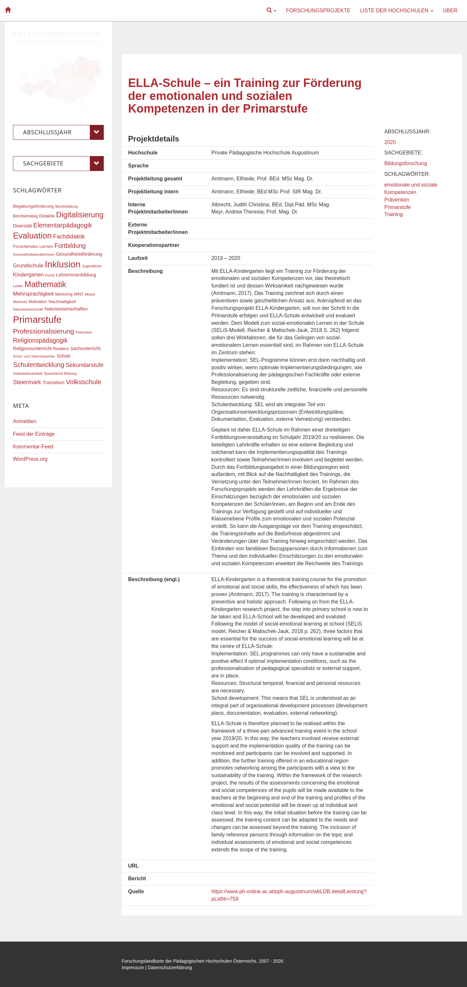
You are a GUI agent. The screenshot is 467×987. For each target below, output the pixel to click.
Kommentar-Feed (33, 446)
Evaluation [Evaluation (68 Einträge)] (32, 235)
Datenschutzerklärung (170, 967)
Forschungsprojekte (318, 10)
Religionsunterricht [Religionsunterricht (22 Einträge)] (32, 348)
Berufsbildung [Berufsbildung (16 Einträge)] (66, 206)
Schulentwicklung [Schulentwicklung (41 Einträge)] (38, 364)
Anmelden (24, 421)
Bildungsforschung (405, 163)
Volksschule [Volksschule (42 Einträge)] (83, 381)
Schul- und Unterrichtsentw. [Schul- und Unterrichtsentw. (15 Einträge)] (34, 356)
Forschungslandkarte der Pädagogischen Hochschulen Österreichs (189, 961)
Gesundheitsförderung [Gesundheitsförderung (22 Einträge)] (79, 254)
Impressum (133, 967)
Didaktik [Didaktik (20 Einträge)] (47, 215)
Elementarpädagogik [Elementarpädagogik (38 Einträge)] (62, 225)
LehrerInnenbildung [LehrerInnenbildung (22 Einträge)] (76, 274)
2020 (390, 142)
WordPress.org (30, 459)
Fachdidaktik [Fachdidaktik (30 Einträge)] (69, 236)
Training (393, 214)
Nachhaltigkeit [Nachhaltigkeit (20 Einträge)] (62, 301)
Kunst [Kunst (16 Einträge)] (49, 275)
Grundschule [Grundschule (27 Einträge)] (28, 265)
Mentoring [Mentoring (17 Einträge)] (64, 294)
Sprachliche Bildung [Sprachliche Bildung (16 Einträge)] (60, 373)
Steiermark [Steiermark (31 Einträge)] (27, 382)
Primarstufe (397, 207)
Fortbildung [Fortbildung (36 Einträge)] (70, 245)
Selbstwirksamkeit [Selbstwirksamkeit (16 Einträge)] (27, 373)
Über (450, 10)
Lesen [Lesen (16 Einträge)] (18, 286)
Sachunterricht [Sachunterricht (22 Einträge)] (85, 348)
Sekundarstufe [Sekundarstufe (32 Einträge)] (85, 365)
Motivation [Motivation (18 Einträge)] (38, 301)
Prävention (396, 199)
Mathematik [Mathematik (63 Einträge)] (45, 284)
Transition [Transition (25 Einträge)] (53, 382)
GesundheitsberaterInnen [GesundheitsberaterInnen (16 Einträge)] (33, 254)
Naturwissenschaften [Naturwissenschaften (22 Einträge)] (66, 308)
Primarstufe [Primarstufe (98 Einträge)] (37, 319)
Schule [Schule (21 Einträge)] (64, 356)
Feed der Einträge (33, 434)
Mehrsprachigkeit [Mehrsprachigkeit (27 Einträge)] (33, 294)
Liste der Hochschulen (396, 10)
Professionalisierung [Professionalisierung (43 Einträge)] (43, 331)
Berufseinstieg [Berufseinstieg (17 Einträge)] (25, 216)
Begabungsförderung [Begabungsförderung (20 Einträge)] (33, 206)
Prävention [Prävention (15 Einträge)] (84, 332)
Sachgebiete (63, 163)
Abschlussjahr (63, 132)
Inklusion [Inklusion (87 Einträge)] (62, 264)
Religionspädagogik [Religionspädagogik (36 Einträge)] (40, 340)
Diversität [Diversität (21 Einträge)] (22, 225)
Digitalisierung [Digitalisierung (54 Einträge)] (79, 215)
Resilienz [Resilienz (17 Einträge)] (61, 349)
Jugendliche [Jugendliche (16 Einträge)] (92, 266)
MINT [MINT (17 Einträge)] (78, 294)
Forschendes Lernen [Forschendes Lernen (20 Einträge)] (33, 246)
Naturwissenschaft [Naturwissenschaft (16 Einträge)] (28, 309)
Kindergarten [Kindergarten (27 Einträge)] (28, 274)
